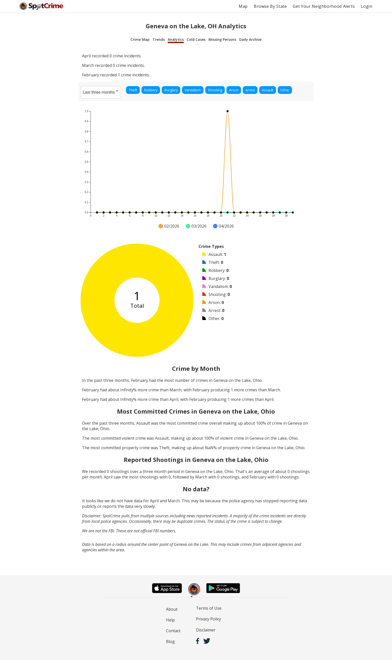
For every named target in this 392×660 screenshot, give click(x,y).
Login (366, 6)
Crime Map (140, 39)
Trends (158, 39)
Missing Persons (222, 39)
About (172, 609)
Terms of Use (209, 608)
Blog (170, 641)
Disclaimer (206, 630)
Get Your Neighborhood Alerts (324, 6)
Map (243, 6)
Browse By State (270, 6)
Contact (173, 630)
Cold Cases (196, 39)
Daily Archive (250, 39)
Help (170, 620)
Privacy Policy (208, 619)
